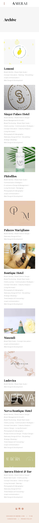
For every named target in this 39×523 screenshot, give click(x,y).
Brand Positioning (10, 123)
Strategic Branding (10, 140)
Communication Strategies (24, 126)
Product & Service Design (12, 434)
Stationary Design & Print (12, 137)
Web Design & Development (13, 80)
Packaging (19, 188)
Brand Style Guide (21, 72)
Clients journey (9, 126)
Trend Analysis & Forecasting (14, 298)
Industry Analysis (24, 129)
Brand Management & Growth (14, 120)
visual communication (11, 77)
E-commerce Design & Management (16, 185)
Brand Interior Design (22, 117)
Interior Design (9, 428)
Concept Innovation (10, 75)
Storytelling (29, 75)
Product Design (27, 434)
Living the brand (9, 131)
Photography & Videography (13, 134)
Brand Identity (8, 72)
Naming (21, 75)
